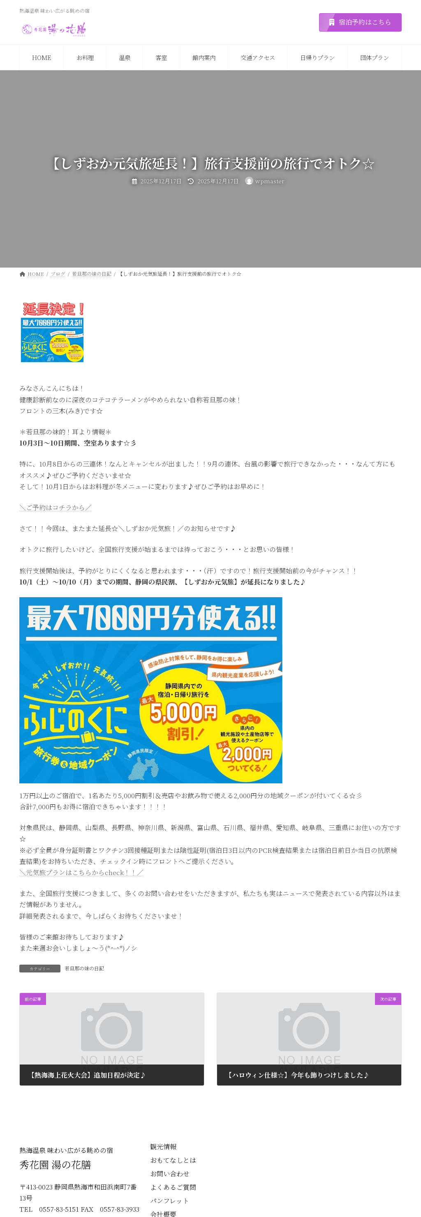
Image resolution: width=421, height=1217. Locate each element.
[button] (360, 22)
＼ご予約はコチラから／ (55, 507)
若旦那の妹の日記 (84, 968)
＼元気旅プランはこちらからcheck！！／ (81, 872)
